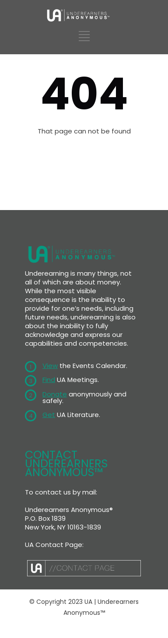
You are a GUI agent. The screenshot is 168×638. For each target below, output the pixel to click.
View (50, 365)
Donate (54, 394)
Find (48, 379)
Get (48, 414)
